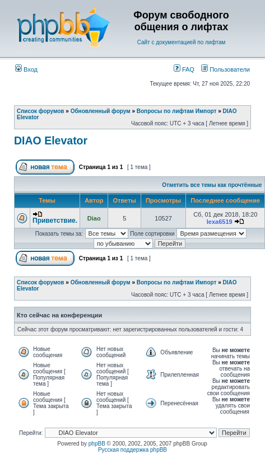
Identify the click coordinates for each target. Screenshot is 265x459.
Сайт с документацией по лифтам (181, 42)
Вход (26, 69)
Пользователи (225, 69)
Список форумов (40, 111)
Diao (94, 218)
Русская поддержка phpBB (132, 450)
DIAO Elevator (50, 140)
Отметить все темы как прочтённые (212, 185)
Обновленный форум (101, 111)
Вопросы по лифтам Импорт (177, 111)
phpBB (97, 444)
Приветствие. (54, 220)
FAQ (184, 69)
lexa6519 (220, 221)
